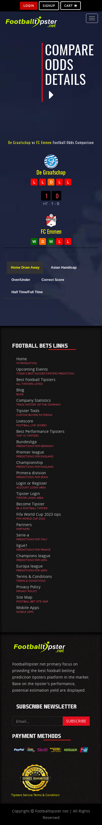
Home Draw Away (25, 267)
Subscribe (76, 721)
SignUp (49, 6)
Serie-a (22, 535)
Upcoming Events (32, 369)
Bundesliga (26, 441)
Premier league (30, 452)
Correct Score (53, 280)
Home (21, 358)
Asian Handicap (63, 267)
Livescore (24, 421)
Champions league (33, 555)
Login (28, 6)
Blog (20, 389)
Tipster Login (28, 493)
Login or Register (31, 483)
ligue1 (21, 545)
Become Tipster (30, 503)
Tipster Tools (27, 410)
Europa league (29, 566)
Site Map (24, 597)
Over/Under (20, 280)
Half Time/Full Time (27, 292)
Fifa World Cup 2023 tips (38, 514)
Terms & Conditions (34, 576)
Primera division (31, 472)
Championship (29, 462)
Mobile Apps (27, 607)
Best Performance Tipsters (40, 431)
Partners (24, 524)
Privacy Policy (28, 586)
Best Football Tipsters (35, 379)
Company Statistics (33, 400)
